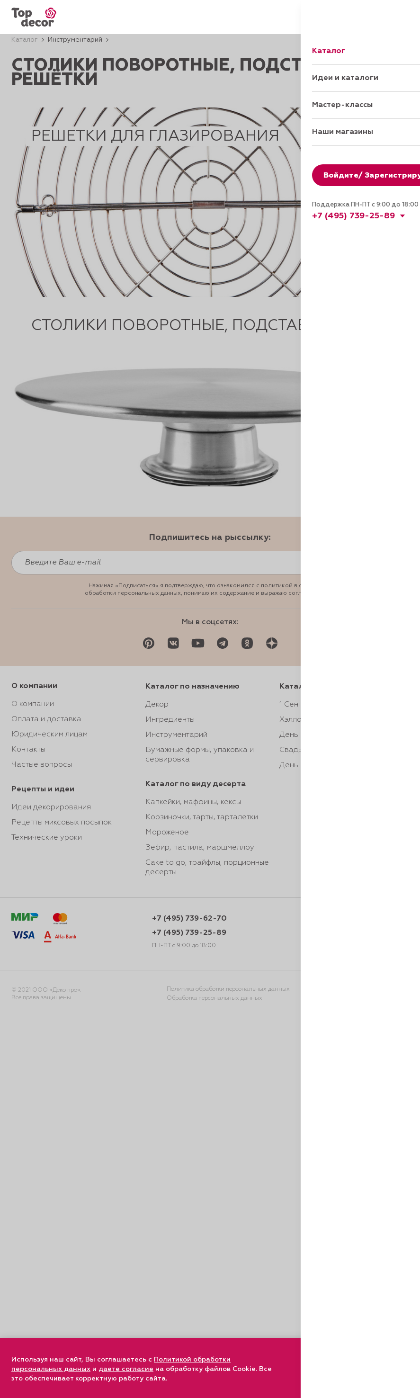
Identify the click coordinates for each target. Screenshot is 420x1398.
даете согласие (125, 1369)
